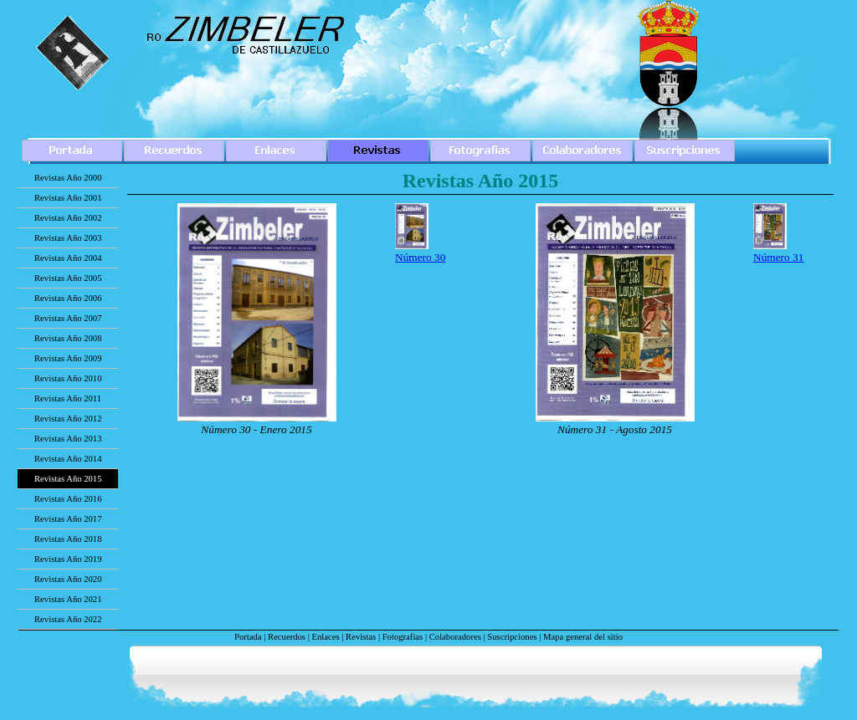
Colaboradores (455, 636)
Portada (248, 636)
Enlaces (325, 636)
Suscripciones (511, 636)
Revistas (361, 636)
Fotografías (402, 636)
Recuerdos (286, 636)
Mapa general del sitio (583, 636)
